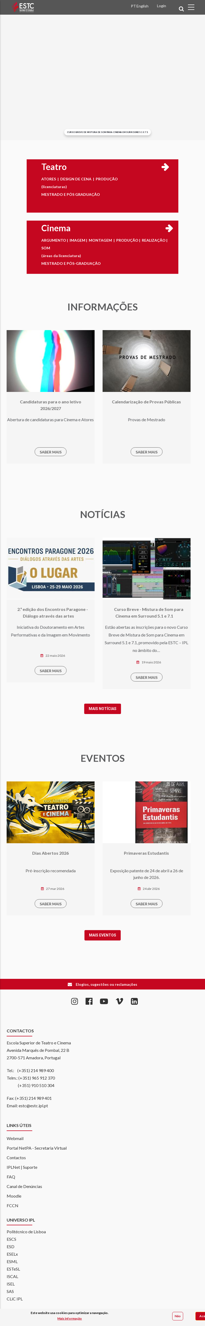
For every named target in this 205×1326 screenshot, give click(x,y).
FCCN (12, 1205)
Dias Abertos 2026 (31, 852)
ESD (10, 1246)
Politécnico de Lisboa (26, 1231)
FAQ (11, 1176)
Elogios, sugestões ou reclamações (106, 984)
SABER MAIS (31, 452)
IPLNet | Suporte (22, 1167)
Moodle (14, 1195)
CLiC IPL (15, 1298)
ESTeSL (13, 1268)
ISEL (11, 1283)
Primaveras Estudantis (126, 852)
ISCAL (12, 1276)
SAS (10, 1291)
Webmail (15, 1138)
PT (133, 6)
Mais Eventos (82, 935)
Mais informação (69, 1319)
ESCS (11, 1239)
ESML (12, 1261)
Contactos (16, 1157)
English (142, 6)
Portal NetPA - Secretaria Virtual (37, 1147)
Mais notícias (83, 709)
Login (161, 5)
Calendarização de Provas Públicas (126, 401)
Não (178, 1316)
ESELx (12, 1253)
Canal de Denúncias (24, 1186)
